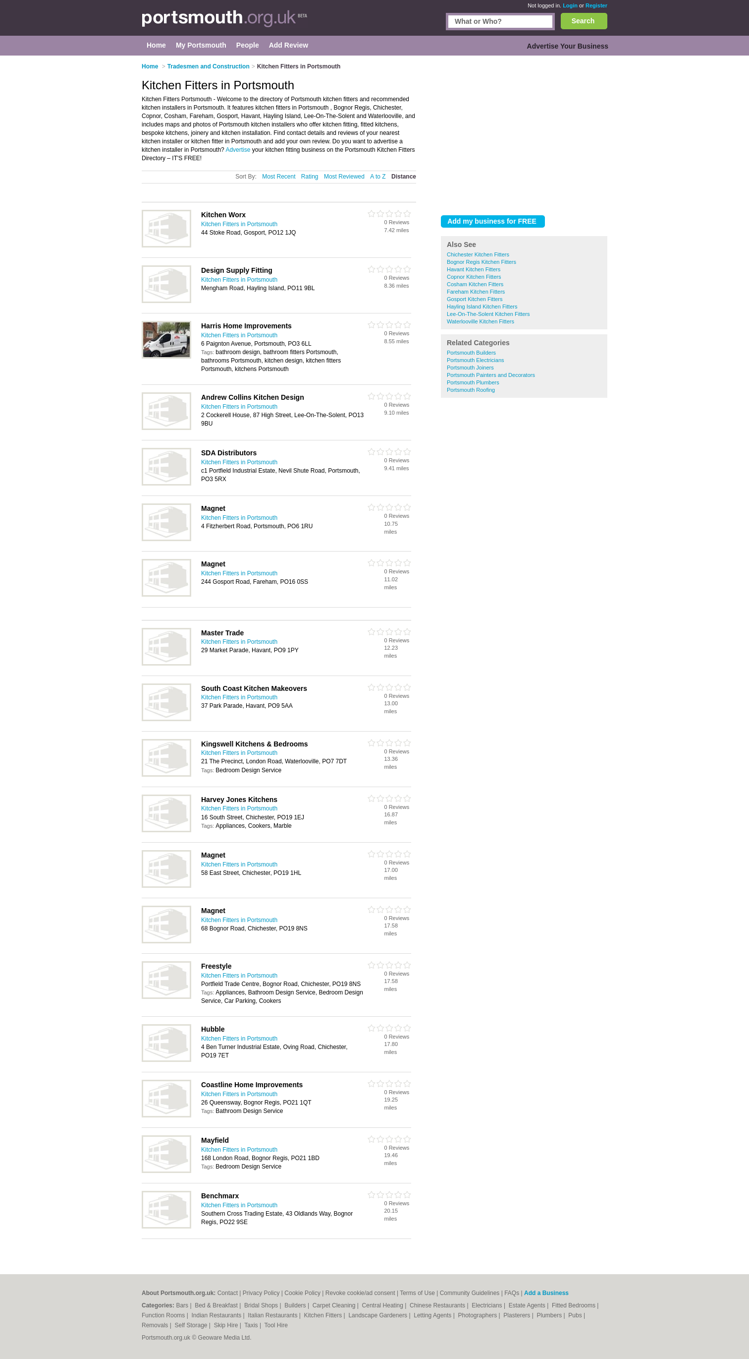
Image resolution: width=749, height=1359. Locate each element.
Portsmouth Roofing (471, 390)
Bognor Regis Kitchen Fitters (481, 262)
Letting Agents (433, 1315)
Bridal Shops (261, 1305)
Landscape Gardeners (378, 1315)
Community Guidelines (470, 1293)
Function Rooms (164, 1315)
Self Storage (191, 1325)
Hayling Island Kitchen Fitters (482, 306)
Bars (183, 1305)
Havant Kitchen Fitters (473, 269)
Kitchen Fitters (324, 1315)
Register (596, 5)
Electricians (488, 1305)
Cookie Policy (302, 1293)
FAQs (511, 1293)
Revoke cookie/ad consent (360, 1293)
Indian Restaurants (217, 1315)
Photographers (478, 1315)
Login (570, 5)
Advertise (237, 149)
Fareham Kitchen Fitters (476, 292)
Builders (296, 1305)
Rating (310, 176)
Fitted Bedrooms (574, 1305)
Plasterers (517, 1315)
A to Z (377, 176)
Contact (227, 1293)
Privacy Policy (261, 1293)
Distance (403, 176)
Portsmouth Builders (471, 353)
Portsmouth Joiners (470, 368)
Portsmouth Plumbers (473, 382)
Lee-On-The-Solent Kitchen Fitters (488, 314)
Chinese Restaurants (438, 1305)
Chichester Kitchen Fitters (478, 254)
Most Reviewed (344, 176)
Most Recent (278, 176)
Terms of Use (417, 1293)
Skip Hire (227, 1325)
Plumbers (549, 1315)
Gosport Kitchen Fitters (475, 299)
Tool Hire (276, 1325)
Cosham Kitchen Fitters (475, 284)
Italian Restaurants (273, 1315)
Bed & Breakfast (217, 1305)
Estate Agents (528, 1305)
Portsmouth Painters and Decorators (491, 375)
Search (583, 21)
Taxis (252, 1325)
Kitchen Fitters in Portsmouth (239, 224)
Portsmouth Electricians (475, 360)
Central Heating (383, 1305)
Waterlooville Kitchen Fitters (480, 321)
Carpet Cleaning (335, 1305)
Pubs (576, 1315)
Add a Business (546, 1293)
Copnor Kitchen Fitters (474, 277)
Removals (156, 1325)
